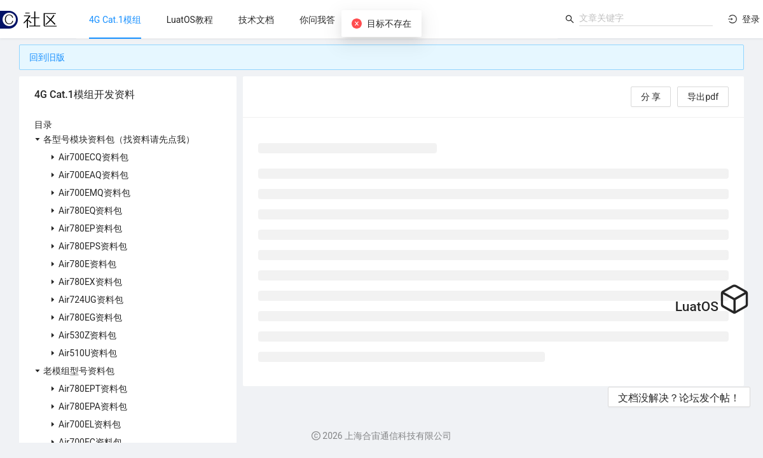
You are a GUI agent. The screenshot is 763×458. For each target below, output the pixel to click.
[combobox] (646, 17)
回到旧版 (47, 57)
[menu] (317, 19)
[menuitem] (115, 20)
